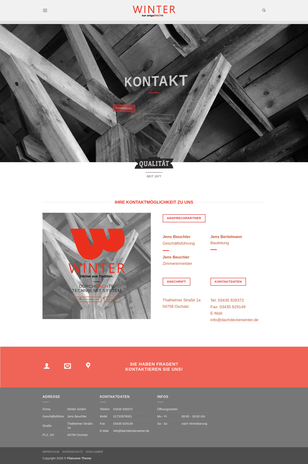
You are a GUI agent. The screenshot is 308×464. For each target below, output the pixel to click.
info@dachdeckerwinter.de (131, 431)
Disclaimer (94, 451)
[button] (45, 10)
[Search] (264, 10)
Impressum (50, 451)
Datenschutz (72, 451)
